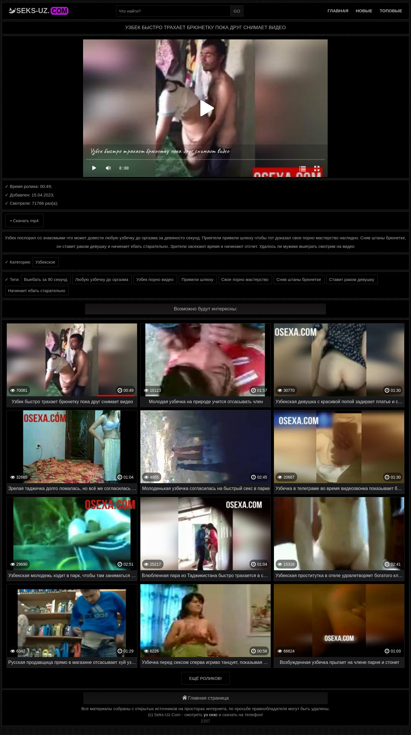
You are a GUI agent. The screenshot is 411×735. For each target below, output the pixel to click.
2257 (205, 720)
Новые (364, 10)
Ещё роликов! (205, 678)
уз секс (211, 714)
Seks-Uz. (42, 11)
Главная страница (205, 698)
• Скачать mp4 (24, 220)
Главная (338, 10)
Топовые (391, 10)
